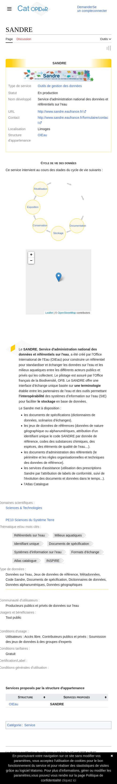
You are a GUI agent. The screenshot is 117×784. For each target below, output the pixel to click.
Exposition (32, 207)
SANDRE (57, 704)
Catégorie (14, 725)
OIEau (42, 135)
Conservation (40, 225)
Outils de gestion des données (60, 86)
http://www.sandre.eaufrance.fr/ (60, 111)
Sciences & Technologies (24, 508)
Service (29, 725)
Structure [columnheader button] (25, 697)
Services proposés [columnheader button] (76, 697)
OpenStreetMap (67, 312)
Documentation (78, 225)
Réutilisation (40, 189)
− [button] (31, 261)
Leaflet (49, 312)
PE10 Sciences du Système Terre (30, 520)
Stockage (58, 233)
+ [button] (31, 255)
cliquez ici (69, 780)
